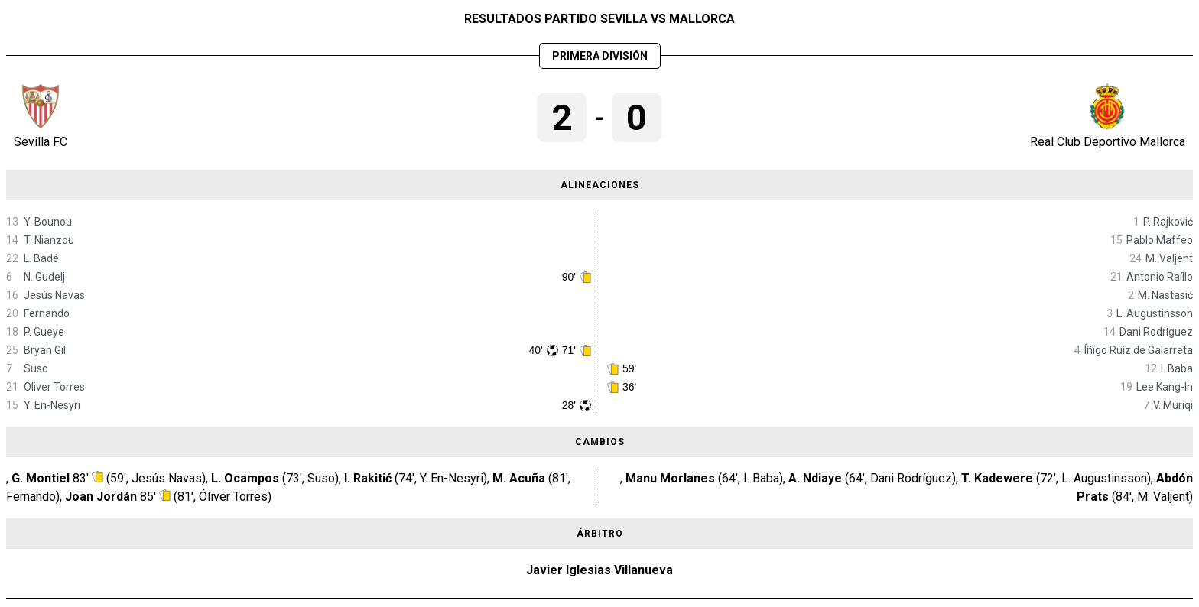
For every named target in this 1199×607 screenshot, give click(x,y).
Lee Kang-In (1164, 387)
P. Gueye (44, 332)
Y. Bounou (48, 222)
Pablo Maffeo (1159, 240)
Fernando (47, 313)
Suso (36, 368)
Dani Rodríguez (1156, 332)
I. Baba (1177, 368)
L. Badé (41, 258)
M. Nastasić (1165, 295)
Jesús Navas (54, 295)
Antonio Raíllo (1159, 277)
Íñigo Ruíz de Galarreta (1138, 350)
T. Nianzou (49, 240)
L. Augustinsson (1154, 313)
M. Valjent (1169, 258)
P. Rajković (1168, 222)
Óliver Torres (54, 387)
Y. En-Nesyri (52, 405)
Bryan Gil (45, 350)
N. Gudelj (44, 277)
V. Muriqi (1173, 405)
